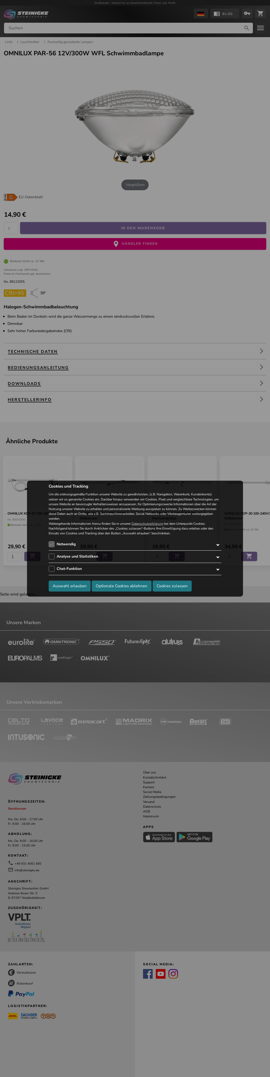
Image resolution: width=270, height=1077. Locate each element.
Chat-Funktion (69, 568)
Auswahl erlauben (70, 586)
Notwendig (66, 544)
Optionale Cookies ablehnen (121, 586)
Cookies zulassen (172, 586)
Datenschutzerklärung (147, 524)
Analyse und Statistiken (77, 556)
